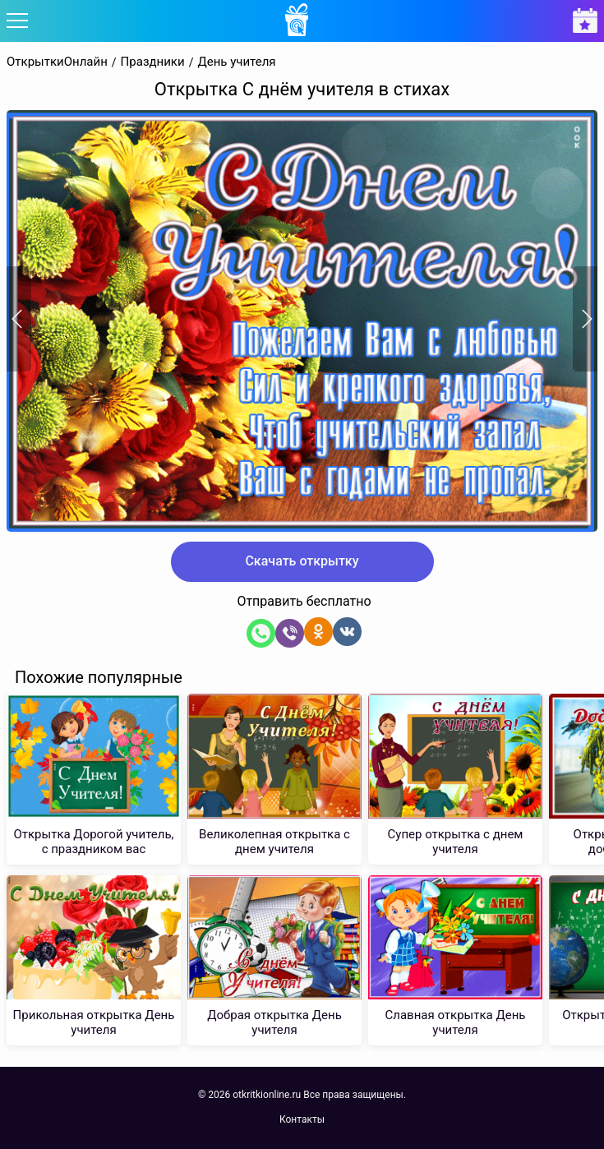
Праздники (153, 62)
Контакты (302, 1119)
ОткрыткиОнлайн (57, 62)
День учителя (236, 62)
